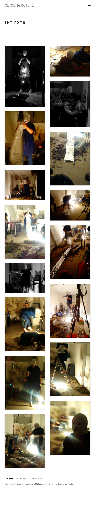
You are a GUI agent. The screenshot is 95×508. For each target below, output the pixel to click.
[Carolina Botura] (19, 5)
